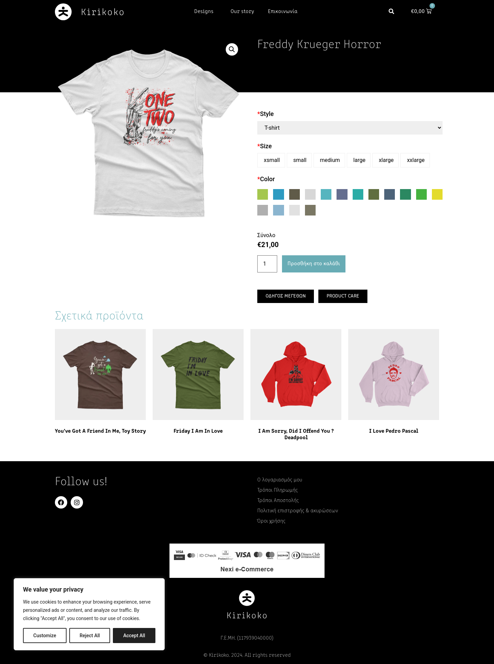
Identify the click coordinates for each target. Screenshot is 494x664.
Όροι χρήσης (271, 521)
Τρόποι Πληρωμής (277, 490)
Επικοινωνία (282, 11)
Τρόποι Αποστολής (278, 500)
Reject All (90, 635)
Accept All (134, 635)
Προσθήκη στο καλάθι (313, 264)
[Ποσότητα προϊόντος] (267, 263)
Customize (44, 635)
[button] (393, 12)
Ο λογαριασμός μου (279, 480)
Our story (242, 11)
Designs (205, 11)
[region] (89, 614)
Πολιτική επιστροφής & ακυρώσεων (297, 511)
